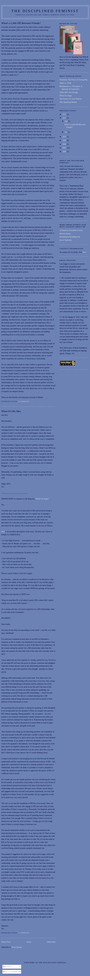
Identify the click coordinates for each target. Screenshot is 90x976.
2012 (64, 114)
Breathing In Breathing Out (70, 237)
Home (28, 942)
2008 (64, 144)
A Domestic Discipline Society (71, 230)
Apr (66, 121)
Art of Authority (66, 240)
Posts (7, 967)
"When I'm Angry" (42, 499)
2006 (64, 151)
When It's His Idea (11, 411)
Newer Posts (6, 942)
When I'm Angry (66, 96)
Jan (66, 132)
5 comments (23, 933)
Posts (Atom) (17, 947)
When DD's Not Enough (69, 92)
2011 (64, 118)
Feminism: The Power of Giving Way (74, 80)
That (3, 531)
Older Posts (51, 942)
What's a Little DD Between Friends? (21, 23)
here (84, 252)
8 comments (23, 401)
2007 (64, 148)
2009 (64, 140)
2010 (64, 137)
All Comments (12, 972)
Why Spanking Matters (68, 102)
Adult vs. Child (65, 83)
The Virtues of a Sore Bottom (71, 99)
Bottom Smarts (65, 234)
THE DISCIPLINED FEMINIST (45, 11)
